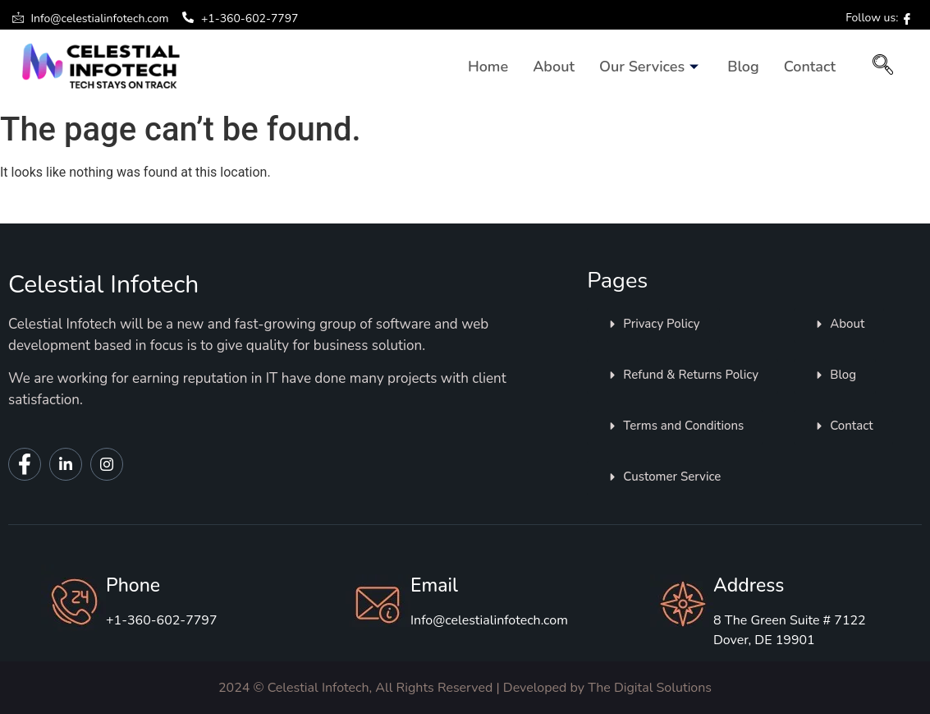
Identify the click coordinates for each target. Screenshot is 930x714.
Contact (810, 66)
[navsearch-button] (882, 66)
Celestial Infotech (103, 285)
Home (488, 66)
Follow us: (879, 17)
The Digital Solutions (650, 688)
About (554, 66)
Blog (743, 66)
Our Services (651, 66)
